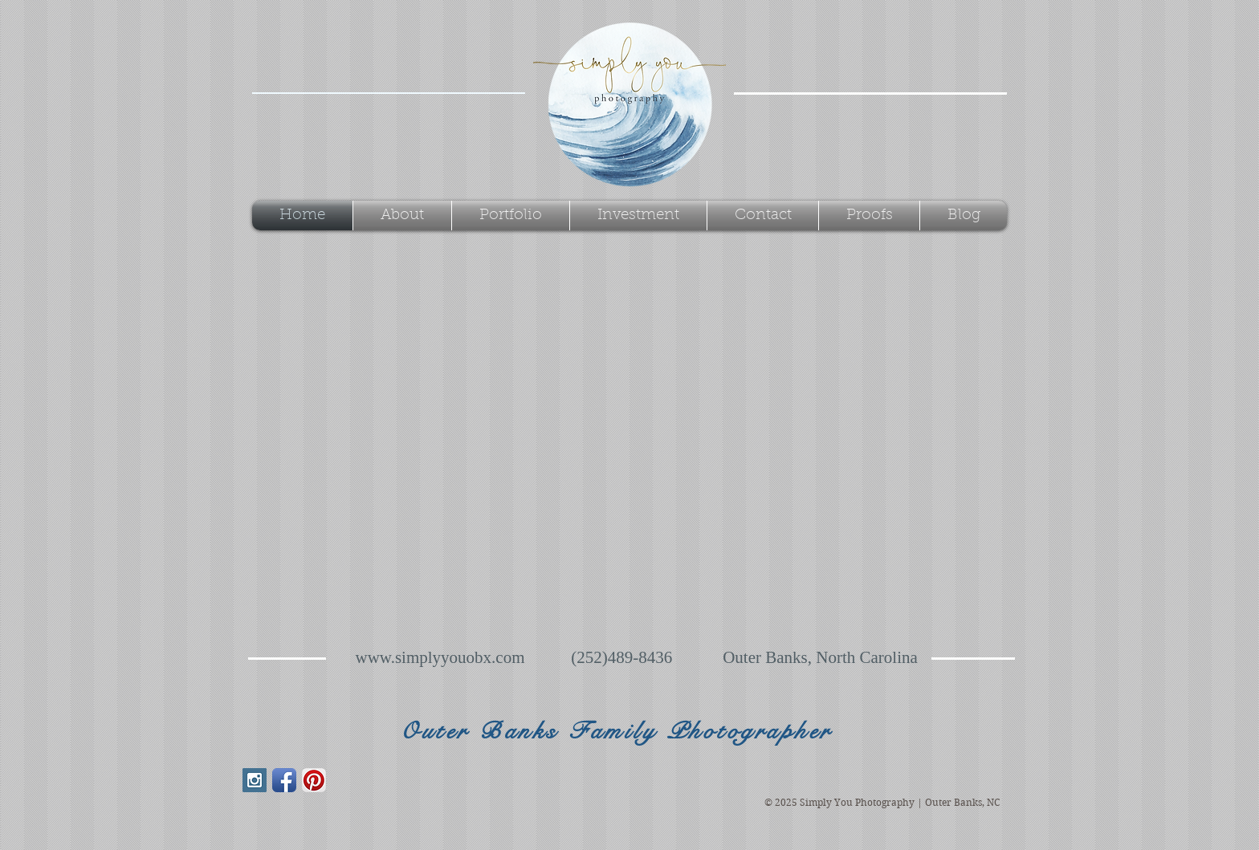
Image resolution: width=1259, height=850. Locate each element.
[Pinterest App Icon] (314, 780)
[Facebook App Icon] (284, 780)
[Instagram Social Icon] (254, 780)
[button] (510, 215)
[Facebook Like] (342, 812)
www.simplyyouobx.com (440, 657)
